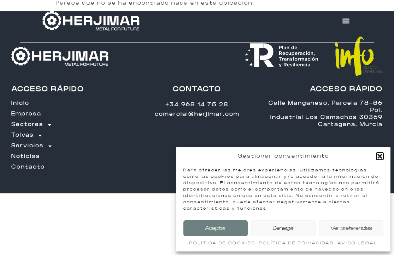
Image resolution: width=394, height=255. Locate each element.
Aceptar (215, 228)
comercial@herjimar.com (197, 114)
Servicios (32, 145)
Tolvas (27, 135)
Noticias (25, 156)
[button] (379, 156)
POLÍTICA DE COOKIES (222, 243)
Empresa (26, 114)
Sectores (31, 124)
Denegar (283, 228)
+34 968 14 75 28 (197, 104)
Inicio (20, 103)
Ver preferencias (351, 228)
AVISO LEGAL (357, 243)
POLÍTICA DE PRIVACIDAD (296, 243)
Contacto (28, 167)
